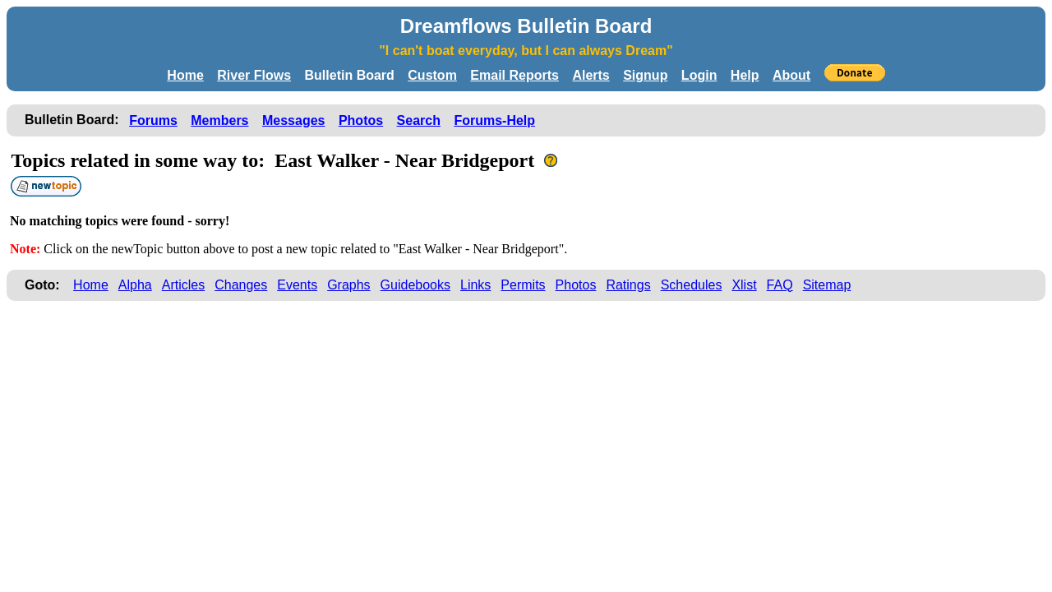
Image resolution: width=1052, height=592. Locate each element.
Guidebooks (415, 285)
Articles (183, 285)
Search (419, 120)
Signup (645, 75)
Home (185, 75)
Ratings (628, 285)
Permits (523, 285)
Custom (432, 75)
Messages (293, 120)
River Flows (254, 75)
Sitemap (827, 285)
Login (699, 75)
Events (297, 285)
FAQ (780, 285)
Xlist (743, 285)
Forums (153, 120)
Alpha (135, 285)
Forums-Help (494, 120)
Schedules (691, 285)
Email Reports (514, 75)
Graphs (348, 285)
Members (219, 120)
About (791, 75)
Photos (361, 120)
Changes (241, 285)
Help (745, 75)
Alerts (590, 75)
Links (475, 285)
